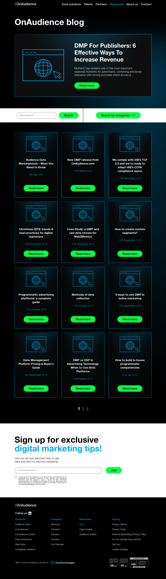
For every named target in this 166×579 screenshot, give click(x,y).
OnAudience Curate (25, 534)
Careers (55, 534)
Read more (36, 188)
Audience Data (22, 524)
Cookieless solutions (25, 549)
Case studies (85, 529)
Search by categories (118, 115)
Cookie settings (120, 549)
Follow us (23, 513)
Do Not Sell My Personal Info (126, 539)
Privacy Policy (119, 529)
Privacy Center (119, 524)
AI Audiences (21, 529)
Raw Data (20, 544)
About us (132, 4)
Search (69, 115)
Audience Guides (87, 534)
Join (114, 470)
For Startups (57, 544)
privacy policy (30, 484)
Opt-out (116, 544)
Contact (146, 4)
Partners (101, 4)
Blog (81, 524)
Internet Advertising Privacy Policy (129, 534)
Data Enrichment (23, 539)
